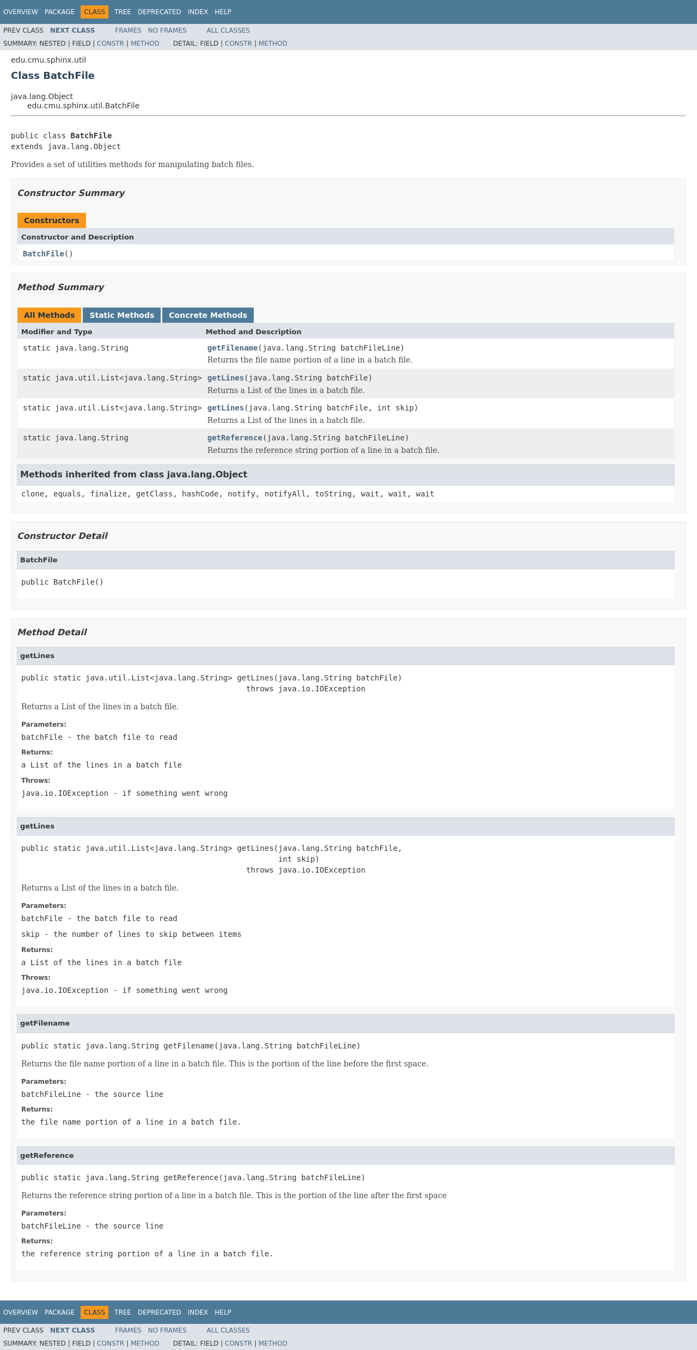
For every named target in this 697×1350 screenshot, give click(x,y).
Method (145, 43)
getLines (225, 377)
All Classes (228, 30)
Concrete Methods (208, 315)
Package (60, 12)
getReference (234, 437)
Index (198, 12)
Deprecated (159, 12)
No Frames (167, 30)
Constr (110, 43)
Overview (20, 12)
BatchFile (43, 253)
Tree (122, 12)
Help (223, 12)
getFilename (232, 347)
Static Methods (121, 315)
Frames (128, 30)
